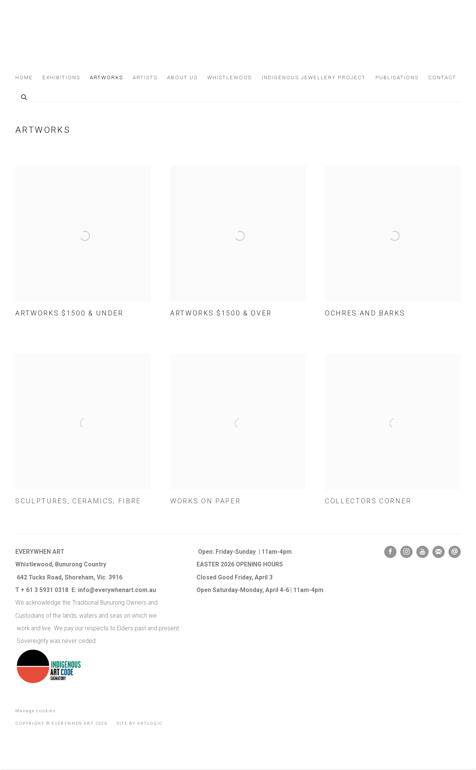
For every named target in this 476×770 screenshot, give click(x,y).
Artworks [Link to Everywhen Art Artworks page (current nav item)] (106, 77)
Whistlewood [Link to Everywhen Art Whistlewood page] (229, 77)
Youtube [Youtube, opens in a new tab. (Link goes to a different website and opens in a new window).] (422, 552)
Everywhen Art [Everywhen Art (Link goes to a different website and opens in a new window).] (42, 37)
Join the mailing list (438, 552)
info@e (88, 590)
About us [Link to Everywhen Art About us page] (182, 77)
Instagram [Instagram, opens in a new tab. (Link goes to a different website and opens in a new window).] (406, 552)
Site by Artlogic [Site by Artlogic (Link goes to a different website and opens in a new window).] (140, 723)
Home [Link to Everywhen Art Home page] (24, 77)
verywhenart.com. (123, 590)
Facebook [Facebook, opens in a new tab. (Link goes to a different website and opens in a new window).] (390, 552)
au (153, 590)
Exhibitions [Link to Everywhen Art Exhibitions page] (61, 77)
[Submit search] (24, 96)
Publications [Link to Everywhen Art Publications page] (397, 77)
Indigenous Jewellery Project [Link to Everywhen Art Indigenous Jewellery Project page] (314, 77)
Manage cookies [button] (35, 710)
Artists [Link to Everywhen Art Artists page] (145, 77)
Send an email (454, 552)
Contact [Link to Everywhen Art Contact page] (442, 77)
